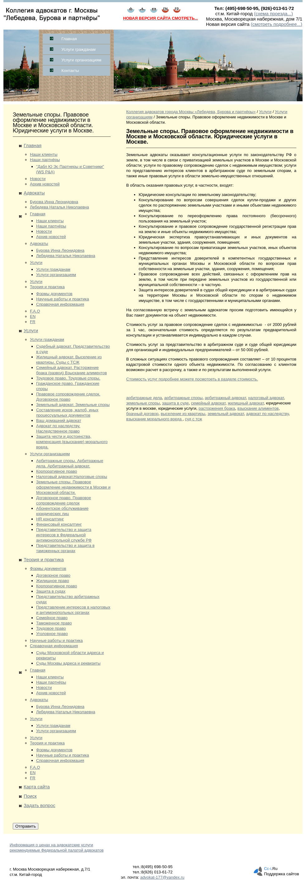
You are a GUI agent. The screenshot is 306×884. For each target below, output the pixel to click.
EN (33, 316)
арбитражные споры (183, 397)
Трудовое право (51, 628)
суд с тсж (193, 419)
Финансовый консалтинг (59, 524)
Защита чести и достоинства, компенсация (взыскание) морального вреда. (72, 441)
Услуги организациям (81, 60)
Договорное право (53, 575)
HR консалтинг (50, 519)
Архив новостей (45, 184)
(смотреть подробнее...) (276, 24)
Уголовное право (52, 633)
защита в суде (175, 403)
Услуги (36, 262)
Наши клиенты (43, 154)
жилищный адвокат (246, 403)
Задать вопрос (39, 805)
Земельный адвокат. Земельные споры (73, 404)
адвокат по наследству (267, 413)
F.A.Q (35, 311)
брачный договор (142, 413)
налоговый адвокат (266, 397)
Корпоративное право (56, 471)
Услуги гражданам (78, 49)
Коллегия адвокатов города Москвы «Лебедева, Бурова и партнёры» (191, 111)
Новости (37, 178)
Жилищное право (52, 580)
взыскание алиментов (258, 408)
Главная (69, 38)
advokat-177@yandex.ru (162, 877)
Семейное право (52, 617)
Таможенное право (54, 623)
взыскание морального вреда (154, 419)
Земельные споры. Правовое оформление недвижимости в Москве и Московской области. (73, 487)
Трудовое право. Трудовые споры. (68, 378)
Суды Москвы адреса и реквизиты (68, 663)
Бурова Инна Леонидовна (54, 201)
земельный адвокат (226, 413)
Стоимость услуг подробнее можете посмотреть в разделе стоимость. (192, 379)
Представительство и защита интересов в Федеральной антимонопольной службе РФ (64, 534)
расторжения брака (216, 408)
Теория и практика (47, 286)
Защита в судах (50, 591)
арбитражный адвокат (225, 397)
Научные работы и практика (62, 299)
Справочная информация (60, 304)
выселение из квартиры (183, 413)
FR (32, 321)
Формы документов (54, 293)
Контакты (70, 70)
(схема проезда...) (273, 13)
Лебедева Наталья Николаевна (59, 207)
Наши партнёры (45, 159)
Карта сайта (37, 786)
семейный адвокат (208, 403)
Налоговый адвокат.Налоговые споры (71, 476)
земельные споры (143, 403)
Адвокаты (34, 192)
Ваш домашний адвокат (58, 420)
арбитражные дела (144, 397)
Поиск (30, 796)
